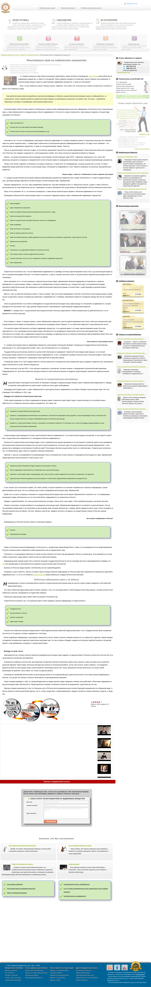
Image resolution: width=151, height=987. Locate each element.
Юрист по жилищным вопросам (17, 893)
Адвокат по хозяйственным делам (36, 973)
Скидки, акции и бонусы (48, 44)
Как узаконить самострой (15, 884)
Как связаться (9, 973)
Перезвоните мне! (132, 3)
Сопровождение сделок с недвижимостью (77, 884)
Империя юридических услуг (6, 8)
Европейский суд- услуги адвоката (87, 977)
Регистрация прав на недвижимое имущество (21, 888)
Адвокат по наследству (57, 977)
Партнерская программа (13, 980)
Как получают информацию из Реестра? (23, 70)
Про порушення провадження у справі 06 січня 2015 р (133, 321)
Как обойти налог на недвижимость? (75, 896)
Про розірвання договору (132, 289)
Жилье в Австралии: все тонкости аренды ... (131, 339)
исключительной (39, 575)
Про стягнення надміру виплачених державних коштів (131, 305)
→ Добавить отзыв (143, 134)
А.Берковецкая (140, 974)
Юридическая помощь (83, 973)
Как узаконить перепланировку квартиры (22, 845)
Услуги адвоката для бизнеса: (36, 968)
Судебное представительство (91, 8)
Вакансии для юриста (105, 44)
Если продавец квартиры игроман (80, 845)
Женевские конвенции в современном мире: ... (131, 353)
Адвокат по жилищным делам (29, 55)
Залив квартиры (73, 864)
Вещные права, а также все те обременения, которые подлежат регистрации (35, 64)
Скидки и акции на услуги (13, 977)
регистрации (93, 76)
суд (3, 564)
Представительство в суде (85, 975)
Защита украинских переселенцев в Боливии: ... (132, 409)
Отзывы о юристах (76, 44)
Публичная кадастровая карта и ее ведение (24, 72)
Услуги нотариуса (81, 980)
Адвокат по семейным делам (59, 970)
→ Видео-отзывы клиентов (141, 148)
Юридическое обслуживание (34, 970)
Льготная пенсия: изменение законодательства (132, 189)
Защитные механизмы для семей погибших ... (131, 394)
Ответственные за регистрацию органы (23, 66)
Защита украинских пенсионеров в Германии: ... (132, 366)
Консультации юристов (128, 206)
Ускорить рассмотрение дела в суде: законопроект (132, 173)
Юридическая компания (19, 44)
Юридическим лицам (47, 8)
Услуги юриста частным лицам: (62, 968)
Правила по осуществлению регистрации (23, 68)
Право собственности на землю (22, 864)
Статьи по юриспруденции (130, 334)
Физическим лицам (68, 8)
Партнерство (134, 44)
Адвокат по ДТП (55, 980)
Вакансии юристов (11, 970)
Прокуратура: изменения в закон (127, 157)
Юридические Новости (128, 152)
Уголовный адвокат (56, 973)
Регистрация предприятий (33, 977)
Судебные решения (126, 281)
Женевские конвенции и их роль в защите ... (131, 381)
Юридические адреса (31, 975)
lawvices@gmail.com (123, 72)
